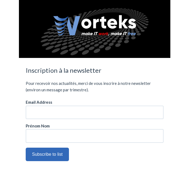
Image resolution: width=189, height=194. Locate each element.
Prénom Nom (38, 126)
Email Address (39, 102)
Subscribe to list (47, 154)
